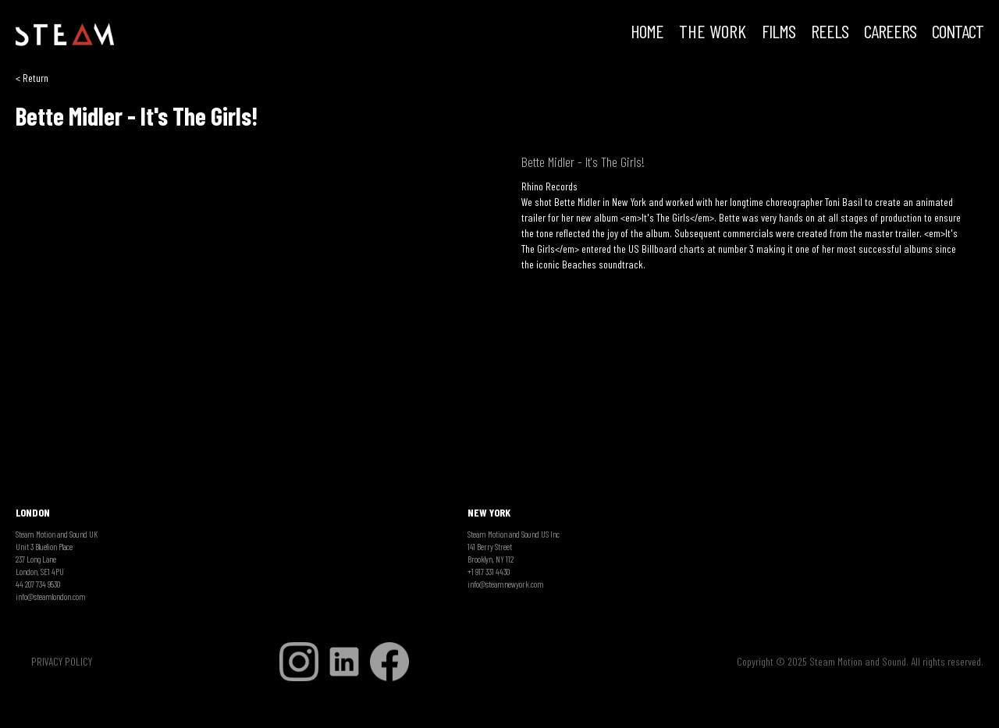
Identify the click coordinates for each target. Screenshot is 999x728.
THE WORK (712, 32)
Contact (957, 32)
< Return (32, 77)
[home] (65, 35)
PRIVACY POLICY (61, 661)
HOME (647, 32)
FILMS (778, 32)
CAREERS (890, 32)
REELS (829, 32)
